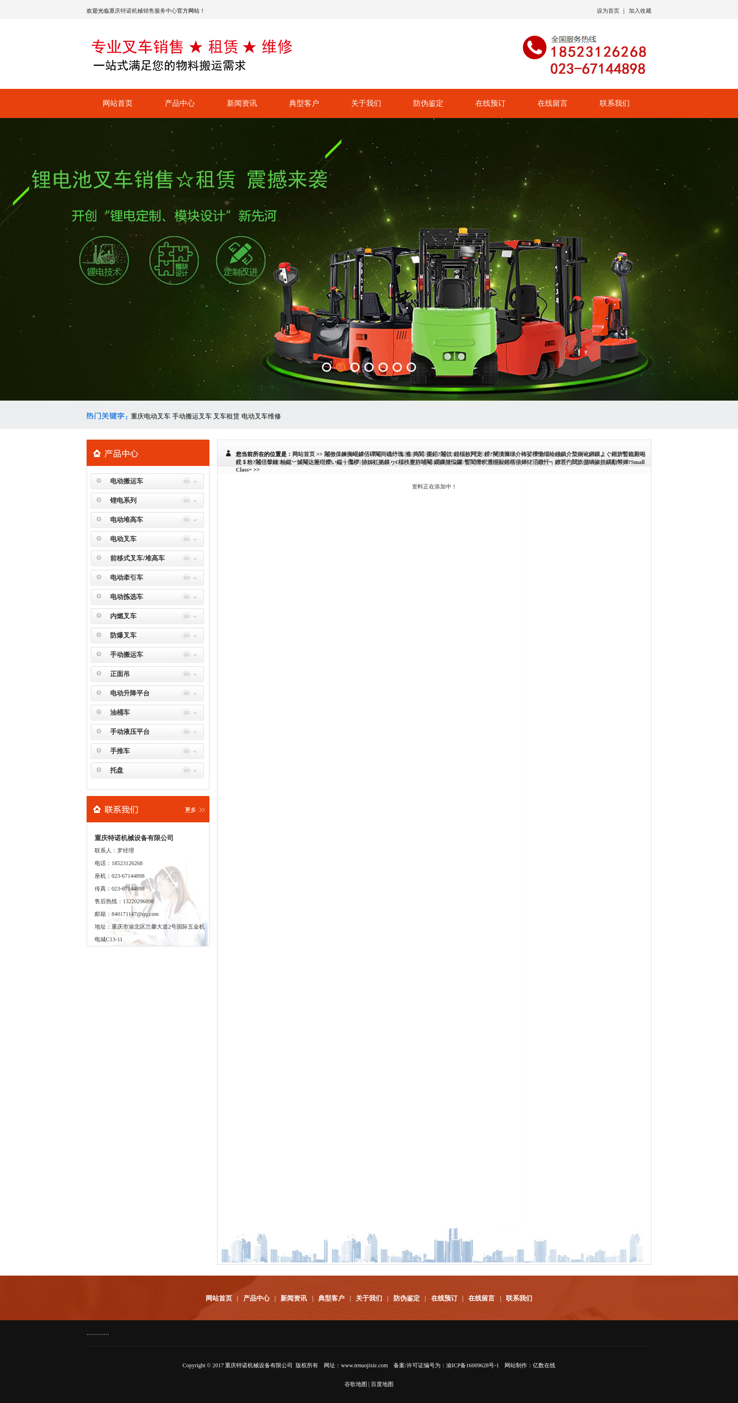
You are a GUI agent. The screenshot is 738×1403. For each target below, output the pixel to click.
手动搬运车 (126, 654)
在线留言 (552, 103)
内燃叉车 (123, 616)
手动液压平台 (130, 731)
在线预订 (490, 103)
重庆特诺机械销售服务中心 (143, 11)
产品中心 (180, 103)
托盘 (116, 770)
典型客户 (304, 103)
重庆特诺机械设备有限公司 (259, 1365)
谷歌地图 (356, 1384)
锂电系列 (123, 500)
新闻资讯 (242, 103)
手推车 (120, 751)
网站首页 (118, 103)
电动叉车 (123, 539)
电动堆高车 (126, 519)
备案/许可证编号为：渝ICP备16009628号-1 (446, 1365)
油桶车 (120, 712)
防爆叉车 (123, 635)
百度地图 (382, 1384)
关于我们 (366, 103)
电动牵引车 (126, 577)
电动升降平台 (130, 693)
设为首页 (608, 11)
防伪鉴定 (428, 103)
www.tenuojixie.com (364, 1365)
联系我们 (615, 103)
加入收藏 (640, 11)
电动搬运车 (126, 481)
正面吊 (120, 674)
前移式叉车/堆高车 (137, 558)
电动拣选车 (126, 596)
